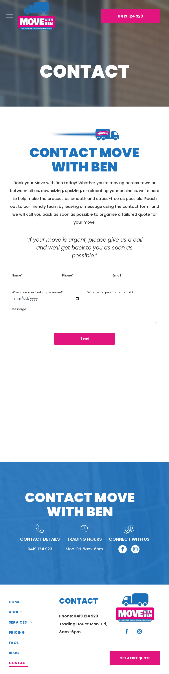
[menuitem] (34, 597)
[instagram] (135, 545)
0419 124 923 (40, 544)
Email (117, 275)
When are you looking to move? (37, 292)
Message (19, 309)
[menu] (9, 16)
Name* (17, 275)
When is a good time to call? (110, 292)
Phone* (67, 275)
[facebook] (122, 545)
